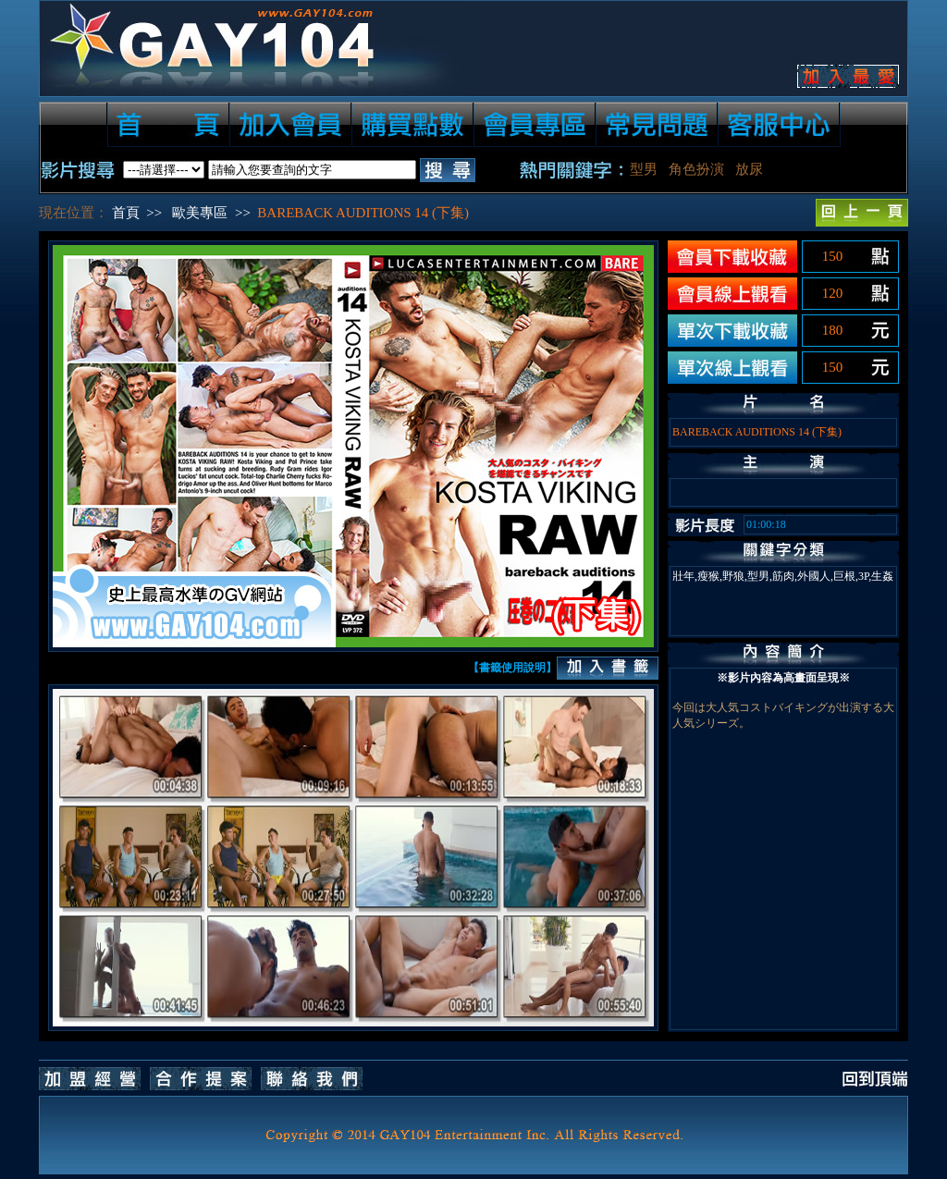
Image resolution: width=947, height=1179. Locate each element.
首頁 (126, 212)
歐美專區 (200, 212)
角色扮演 (696, 169)
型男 (644, 169)
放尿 (749, 169)
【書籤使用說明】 (512, 667)
